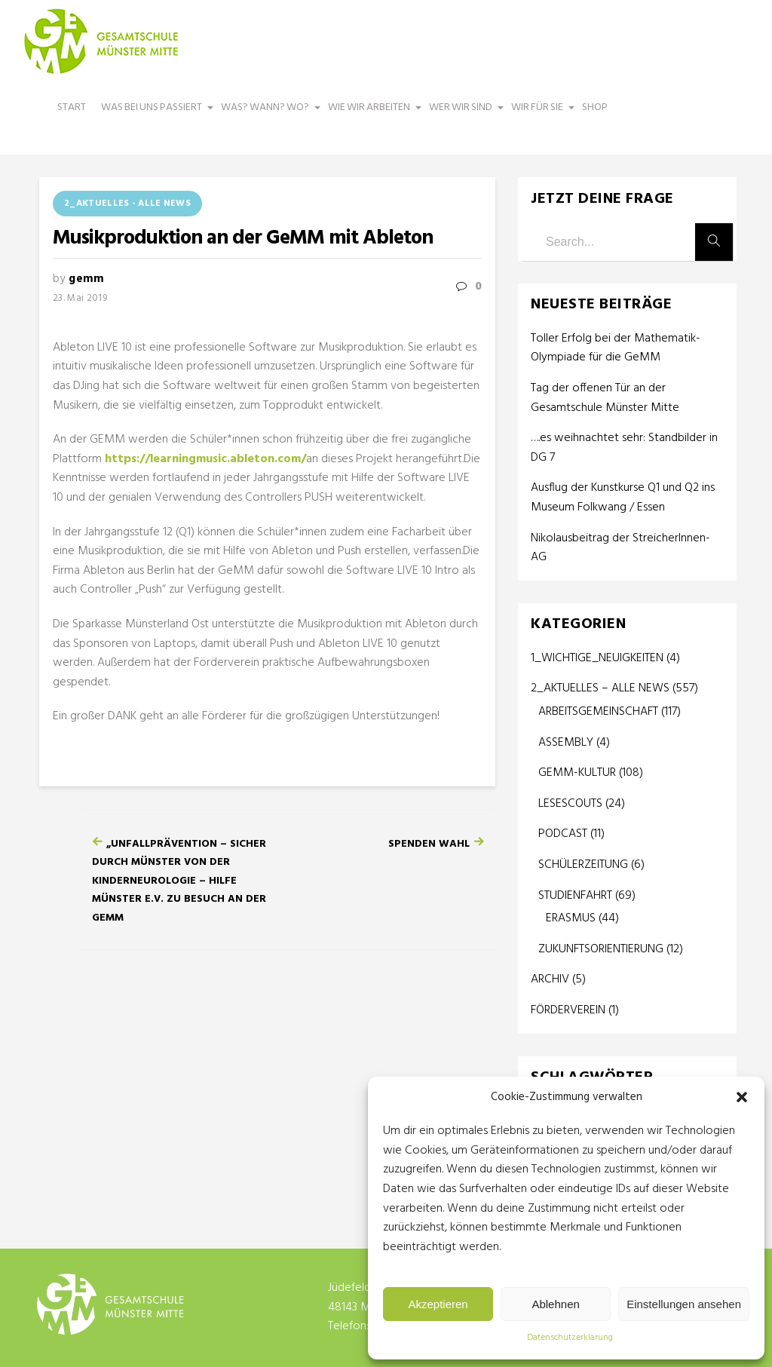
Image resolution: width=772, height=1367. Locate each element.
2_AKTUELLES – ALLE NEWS (600, 688)
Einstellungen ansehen (683, 1304)
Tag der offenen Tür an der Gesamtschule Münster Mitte (605, 398)
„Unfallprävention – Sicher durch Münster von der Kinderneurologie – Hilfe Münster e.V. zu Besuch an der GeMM (179, 881)
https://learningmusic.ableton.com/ (205, 459)
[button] (741, 1097)
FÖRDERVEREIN (568, 1010)
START (71, 107)
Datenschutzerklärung (570, 1337)
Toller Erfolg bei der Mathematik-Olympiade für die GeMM (615, 348)
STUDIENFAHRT (575, 896)
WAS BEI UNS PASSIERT (153, 114)
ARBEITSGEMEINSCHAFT (598, 712)
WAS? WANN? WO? (267, 114)
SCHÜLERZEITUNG (583, 865)
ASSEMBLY (565, 742)
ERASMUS (571, 918)
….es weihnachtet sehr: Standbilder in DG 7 (624, 448)
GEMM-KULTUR (577, 773)
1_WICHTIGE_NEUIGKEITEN (597, 658)
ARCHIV (550, 979)
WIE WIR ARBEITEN (371, 114)
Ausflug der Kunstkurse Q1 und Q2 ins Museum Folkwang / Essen (623, 498)
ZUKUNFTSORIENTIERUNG (600, 949)
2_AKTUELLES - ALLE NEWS (127, 203)
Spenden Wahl (429, 844)
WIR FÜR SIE (539, 114)
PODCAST (562, 834)
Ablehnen (555, 1304)
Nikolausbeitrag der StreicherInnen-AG (620, 548)
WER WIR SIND (462, 114)
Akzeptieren (437, 1304)
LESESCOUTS (570, 804)
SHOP (595, 107)
